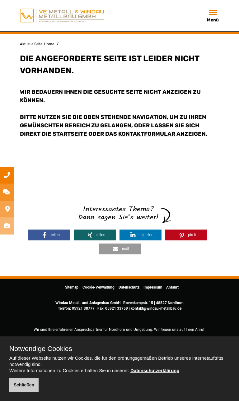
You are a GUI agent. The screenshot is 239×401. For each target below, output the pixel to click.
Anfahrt (172, 287)
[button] (49, 235)
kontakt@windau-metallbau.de (156, 308)
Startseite (70, 133)
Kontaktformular (146, 133)
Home (49, 44)
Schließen (24, 384)
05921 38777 (83, 308)
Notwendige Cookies (40, 349)
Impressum (152, 287)
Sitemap (71, 287)
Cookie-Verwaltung (98, 287)
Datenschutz (129, 287)
